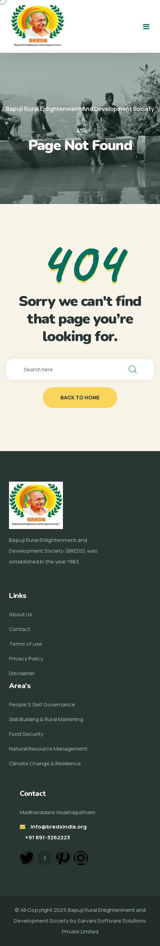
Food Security (26, 734)
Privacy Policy (26, 658)
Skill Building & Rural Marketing (46, 719)
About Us (20, 614)
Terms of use (25, 644)
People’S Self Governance (42, 704)
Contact (19, 629)
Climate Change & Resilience (45, 763)
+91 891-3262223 (47, 837)
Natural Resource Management (48, 748)
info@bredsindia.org (59, 826)
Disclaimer (22, 673)
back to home (80, 397)
